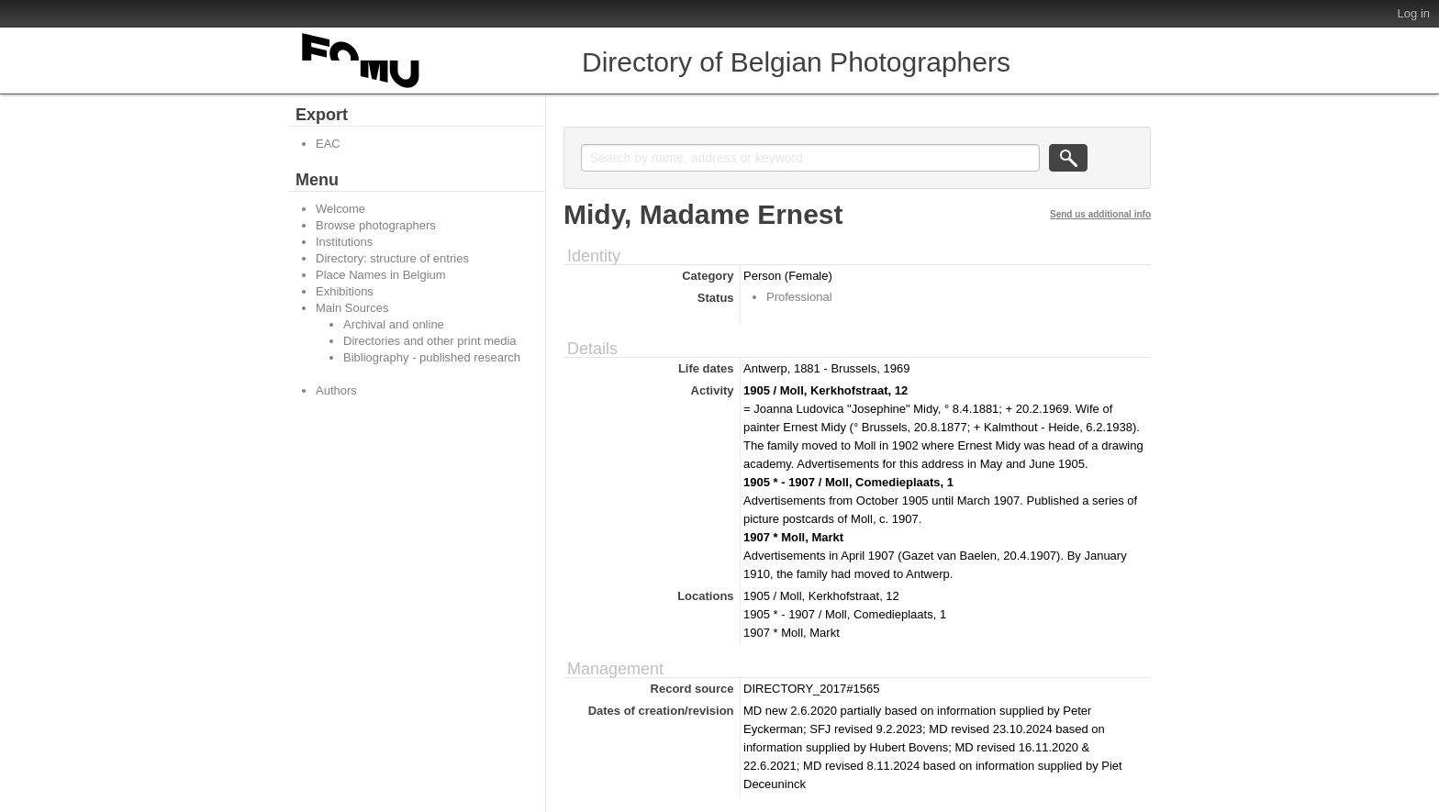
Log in (1414, 13)
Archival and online (393, 324)
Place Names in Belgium (381, 275)
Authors (336, 390)
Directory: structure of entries (392, 258)
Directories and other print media (430, 341)
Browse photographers (376, 225)
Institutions (344, 242)
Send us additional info (1100, 214)
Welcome (340, 209)
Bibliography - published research (431, 357)
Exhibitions (345, 291)
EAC (328, 143)
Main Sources (352, 308)
